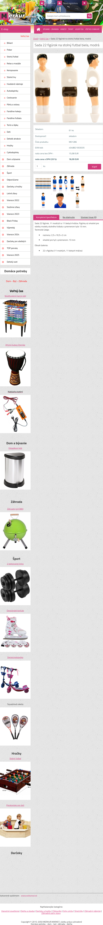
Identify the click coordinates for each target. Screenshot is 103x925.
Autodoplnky (12, 90)
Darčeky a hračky (14, 186)
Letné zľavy (12, 193)
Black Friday (12, 220)
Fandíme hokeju (14, 111)
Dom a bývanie (13, 159)
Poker (9, 49)
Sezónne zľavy (13, 207)
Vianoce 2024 (13, 234)
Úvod (35, 38)
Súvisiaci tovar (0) (88, 217)
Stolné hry (11, 77)
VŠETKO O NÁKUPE (92, 29)
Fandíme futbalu (14, 118)
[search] (89, 16)
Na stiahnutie (69, 217)
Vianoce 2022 (13, 200)
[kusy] (38, 166)
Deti (8, 131)
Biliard (9, 43)
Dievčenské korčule (15, 610)
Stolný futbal (12, 56)
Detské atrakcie (14, 138)
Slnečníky (78, 911)
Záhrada (10, 166)
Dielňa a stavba (27, 911)
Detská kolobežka (15, 657)
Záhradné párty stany (51, 913)
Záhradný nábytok (92, 911)
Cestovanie (12, 97)
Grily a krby (68, 911)
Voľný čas (25, 36)
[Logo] (18, 16)
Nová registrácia (70, 3)
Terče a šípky (12, 125)
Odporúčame (12, 179)
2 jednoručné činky (15, 563)
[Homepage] (38, 29)
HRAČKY (63, 29)
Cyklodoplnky (13, 152)
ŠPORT (70, 29)
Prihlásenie (50, 3)
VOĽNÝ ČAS (79, 29)
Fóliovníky (57, 911)
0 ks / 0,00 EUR (94, 3)
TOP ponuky (12, 248)
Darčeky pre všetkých (16, 241)
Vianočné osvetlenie (10, 911)
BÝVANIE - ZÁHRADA (51, 29)
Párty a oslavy (13, 104)
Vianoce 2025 (13, 255)
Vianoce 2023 (13, 213)
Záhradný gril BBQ (15, 509)
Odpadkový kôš (15, 448)
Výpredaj (11, 227)
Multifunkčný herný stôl (15, 296)
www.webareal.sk (29, 895)
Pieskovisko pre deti (15, 805)
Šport (9, 172)
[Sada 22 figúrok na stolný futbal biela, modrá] (43, 176)
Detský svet (12, 261)
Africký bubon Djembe (15, 345)
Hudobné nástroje (15, 84)
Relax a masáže (14, 63)
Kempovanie (12, 70)
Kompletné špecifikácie (46, 217)
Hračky (10, 145)
